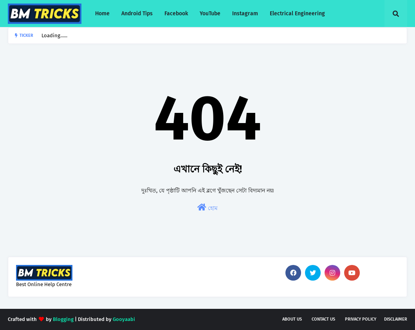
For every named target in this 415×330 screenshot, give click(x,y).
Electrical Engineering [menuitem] (297, 13)
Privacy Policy (360, 319)
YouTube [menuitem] (210, 13)
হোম (207, 207)
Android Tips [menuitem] (137, 13)
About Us (292, 319)
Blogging (63, 319)
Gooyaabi (124, 319)
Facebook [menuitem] (176, 13)
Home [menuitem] (102, 13)
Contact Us (323, 319)
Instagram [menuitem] (245, 13)
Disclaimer (395, 319)
